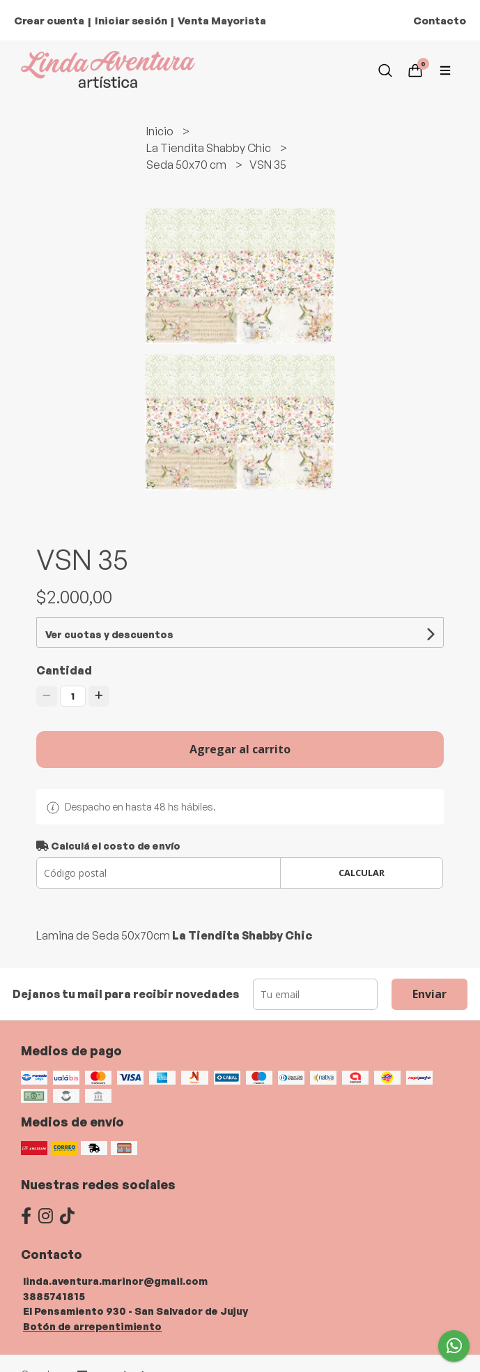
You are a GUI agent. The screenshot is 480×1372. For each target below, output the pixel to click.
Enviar (429, 994)
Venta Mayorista (222, 20)
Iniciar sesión (131, 20)
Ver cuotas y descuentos (109, 634)
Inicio (161, 131)
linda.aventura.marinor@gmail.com (115, 1280)
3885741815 (54, 1296)
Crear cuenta (49, 20)
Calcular (362, 872)
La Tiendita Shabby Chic (209, 148)
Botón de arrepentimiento (92, 1326)
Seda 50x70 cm (187, 165)
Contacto (439, 20)
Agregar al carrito (240, 749)
